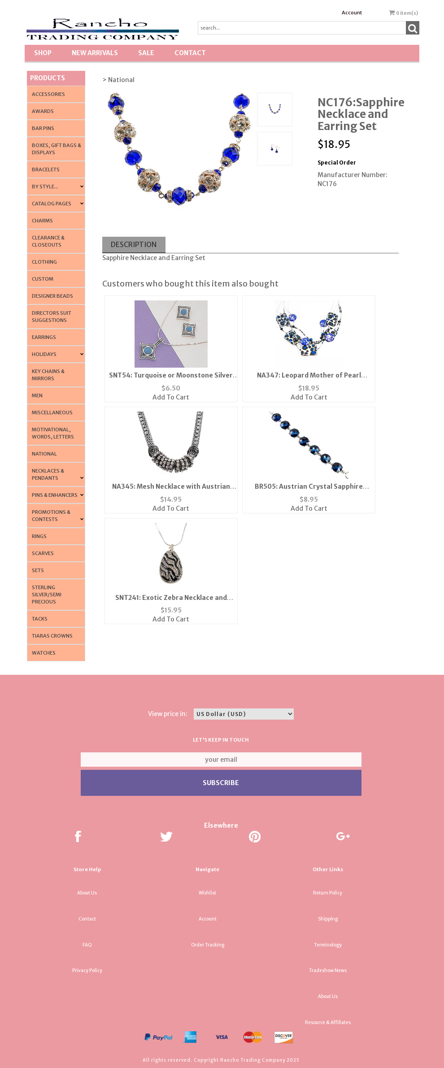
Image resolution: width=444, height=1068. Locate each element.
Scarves (43, 553)
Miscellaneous (52, 412)
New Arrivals (95, 53)
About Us (87, 893)
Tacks (40, 619)
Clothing (44, 262)
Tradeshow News (328, 970)
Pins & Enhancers (55, 495)
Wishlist (207, 893)
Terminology (328, 945)
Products (47, 78)
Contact (190, 53)
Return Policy (327, 893)
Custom (42, 279)
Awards (43, 111)
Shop (43, 53)
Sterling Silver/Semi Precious (46, 594)
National (44, 454)
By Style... (45, 186)
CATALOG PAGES (51, 203)
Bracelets (46, 169)
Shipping (328, 919)
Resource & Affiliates (328, 1022)
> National (118, 80)
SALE (146, 53)
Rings (39, 536)
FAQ (87, 945)
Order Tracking (207, 945)
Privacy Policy (87, 970)
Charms (42, 220)
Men (37, 395)
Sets (38, 570)
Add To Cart (170, 397)
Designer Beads (52, 296)
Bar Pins (43, 128)
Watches (44, 653)
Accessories (48, 94)
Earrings (44, 337)
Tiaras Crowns (52, 636)
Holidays (44, 354)
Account (352, 12)
